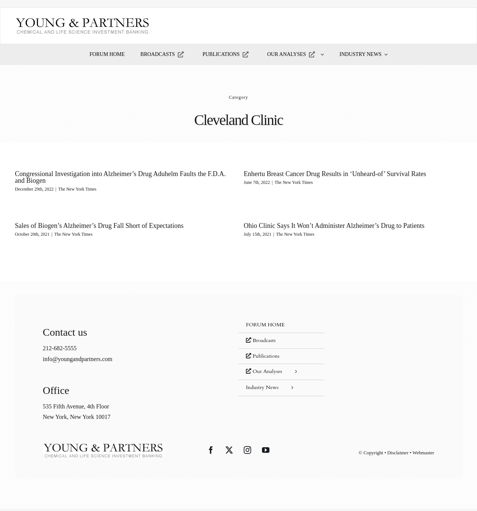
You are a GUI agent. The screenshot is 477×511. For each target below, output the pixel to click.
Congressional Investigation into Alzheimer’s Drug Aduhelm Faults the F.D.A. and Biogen (120, 177)
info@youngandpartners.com (78, 361)
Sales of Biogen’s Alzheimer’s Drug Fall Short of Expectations (115, 222)
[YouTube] (266, 452)
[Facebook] (211, 452)
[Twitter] (229, 452)
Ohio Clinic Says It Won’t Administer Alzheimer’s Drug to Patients (321, 225)
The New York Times (77, 189)
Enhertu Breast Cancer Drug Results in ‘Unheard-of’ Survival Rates (330, 174)
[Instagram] (247, 452)
